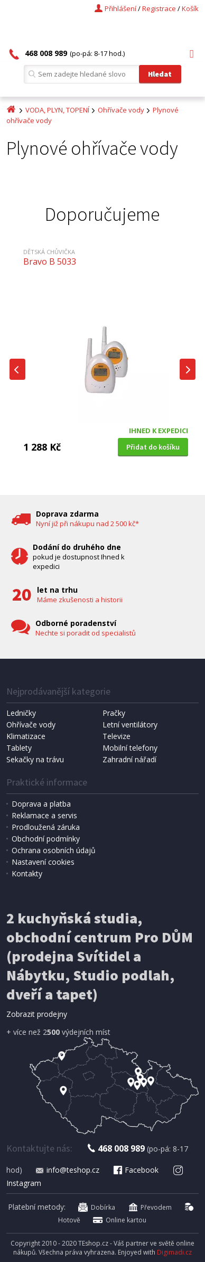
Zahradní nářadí (129, 759)
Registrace (159, 8)
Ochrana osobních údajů (54, 850)
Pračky (113, 713)
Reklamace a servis (44, 815)
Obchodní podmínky (46, 839)
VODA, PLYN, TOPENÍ (57, 110)
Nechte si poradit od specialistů (85, 633)
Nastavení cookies (43, 862)
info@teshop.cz (67, 1170)
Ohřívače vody (121, 110)
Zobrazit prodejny (36, 1014)
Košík (190, 8)
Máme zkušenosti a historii (80, 599)
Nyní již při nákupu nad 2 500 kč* (87, 523)
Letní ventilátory (129, 724)
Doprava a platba (41, 804)
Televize (116, 736)
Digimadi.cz (174, 1252)
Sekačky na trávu (35, 759)
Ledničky (21, 713)
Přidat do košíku (153, 447)
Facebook (135, 1170)
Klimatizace (25, 736)
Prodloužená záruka (46, 827)
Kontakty (27, 873)
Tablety (19, 748)
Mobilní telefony (129, 748)
